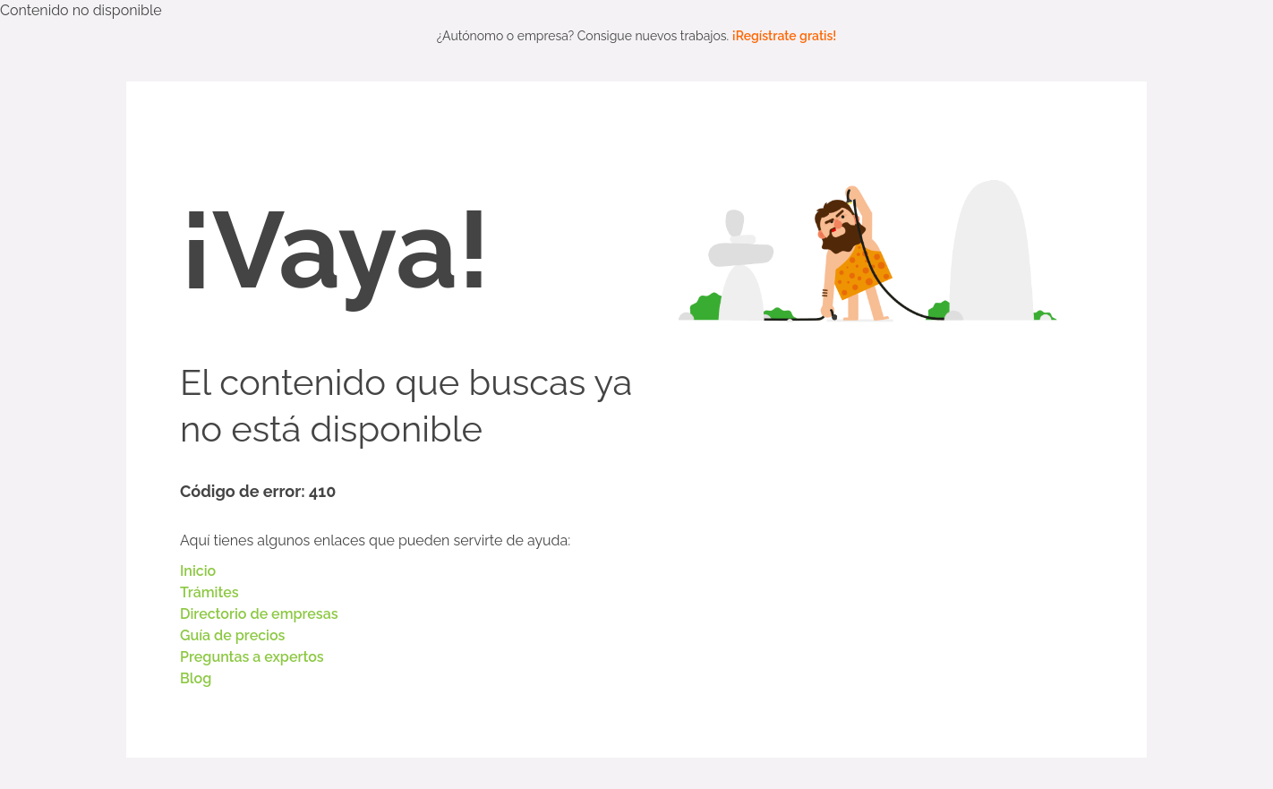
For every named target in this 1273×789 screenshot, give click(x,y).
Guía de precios (232, 635)
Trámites (209, 592)
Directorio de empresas (259, 613)
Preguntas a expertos (252, 656)
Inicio (198, 570)
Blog (195, 678)
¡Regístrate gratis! (784, 36)
